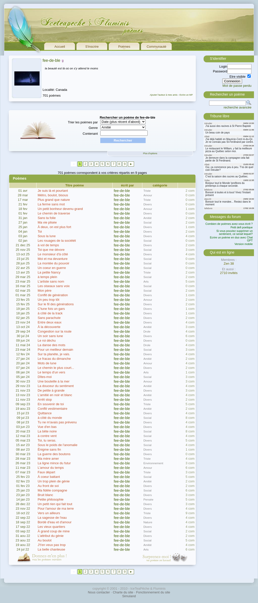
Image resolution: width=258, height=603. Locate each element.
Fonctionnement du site (153, 592)
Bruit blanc (45, 495)
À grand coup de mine (54, 531)
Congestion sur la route (54, 331)
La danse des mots (51, 345)
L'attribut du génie (50, 536)
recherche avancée (237, 107)
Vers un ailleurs (49, 513)
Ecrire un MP (186, 95)
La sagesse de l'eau (52, 517)
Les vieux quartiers (51, 527)
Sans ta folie (47, 218)
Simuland (129, 596)
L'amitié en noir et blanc (55, 395)
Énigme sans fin (49, 449)
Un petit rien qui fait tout (55, 504)
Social (147, 222)
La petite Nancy (49, 272)
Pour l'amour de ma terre (56, 508)
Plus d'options (150, 153)
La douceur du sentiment (56, 386)
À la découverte (49, 327)
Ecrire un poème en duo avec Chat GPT (231, 239)
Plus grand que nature (54, 200)
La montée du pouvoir (53, 263)
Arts (146, 281)
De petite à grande (51, 390)
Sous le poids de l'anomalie (57, 445)
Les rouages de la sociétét (57, 240)
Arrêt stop (45, 399)
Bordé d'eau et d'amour (54, 522)
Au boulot (44, 540)
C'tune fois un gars (51, 309)
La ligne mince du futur (54, 463)
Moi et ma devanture (53, 259)
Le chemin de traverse (54, 213)
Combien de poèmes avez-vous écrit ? (229, 223)
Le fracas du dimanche (54, 359)
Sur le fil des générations (56, 304)
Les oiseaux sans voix (54, 286)
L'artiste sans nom (51, 281)
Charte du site (123, 592)
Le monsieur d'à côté (53, 254)
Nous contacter (99, 592)
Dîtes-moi (45, 377)
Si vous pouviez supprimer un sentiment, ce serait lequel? (234, 232)
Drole (146, 331)
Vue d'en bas (47, 427)
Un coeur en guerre (52, 268)
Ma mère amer (48, 458)
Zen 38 (229, 263)
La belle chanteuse (51, 549)
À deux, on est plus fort (54, 227)
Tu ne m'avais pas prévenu (57, 422)
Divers (147, 204)
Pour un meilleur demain (55, 349)
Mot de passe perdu (236, 86)
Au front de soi (48, 486)
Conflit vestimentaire (52, 408)
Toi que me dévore (51, 250)
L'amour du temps (51, 468)
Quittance (45, 413)
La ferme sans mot (51, 204)
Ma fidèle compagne (52, 490)
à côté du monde (50, 418)
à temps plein (47, 277)
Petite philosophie (50, 499)
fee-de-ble (51, 60)
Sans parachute (49, 318)
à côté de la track (50, 313)
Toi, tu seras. (47, 440)
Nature (147, 522)
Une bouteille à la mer (53, 381)
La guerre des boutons (54, 454)
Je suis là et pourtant (53, 191)
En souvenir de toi (51, 404)
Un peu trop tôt (48, 300)
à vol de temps (48, 245)
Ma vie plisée (47, 222)
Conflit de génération (53, 295)
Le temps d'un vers (51, 372)
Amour (147, 195)
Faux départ (46, 472)
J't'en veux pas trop (52, 545)
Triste (147, 190)
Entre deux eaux (49, 322)
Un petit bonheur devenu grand (60, 209)
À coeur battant (49, 477)
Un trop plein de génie (54, 481)
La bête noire (47, 431)
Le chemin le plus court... (56, 368)
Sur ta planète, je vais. (54, 354)
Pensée (148, 499)
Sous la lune (47, 236)
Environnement (153, 463)
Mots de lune (47, 363)
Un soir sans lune (50, 336)
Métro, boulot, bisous (53, 195)
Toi (40, 231)
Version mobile (244, 243)
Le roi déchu (47, 340)
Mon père (44, 290)
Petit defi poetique (242, 227)
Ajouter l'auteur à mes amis (163, 95)
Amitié (147, 218)
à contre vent (47, 436)
